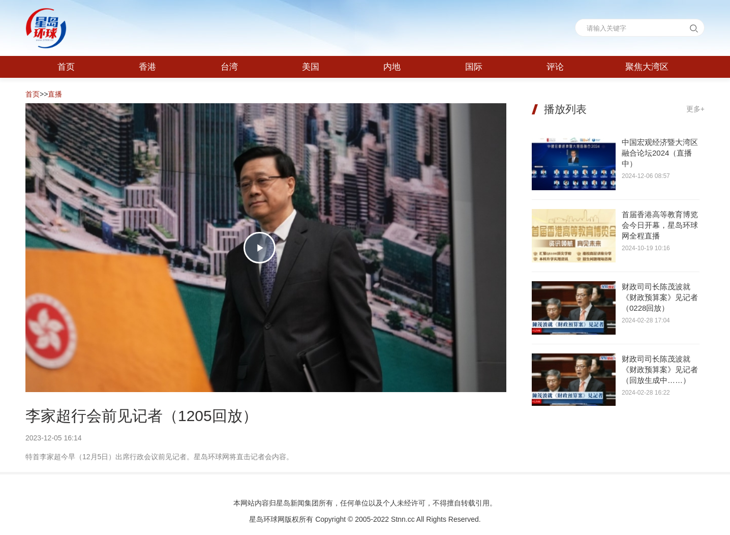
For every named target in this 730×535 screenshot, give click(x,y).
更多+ (695, 109)
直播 (55, 94)
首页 (32, 94)
